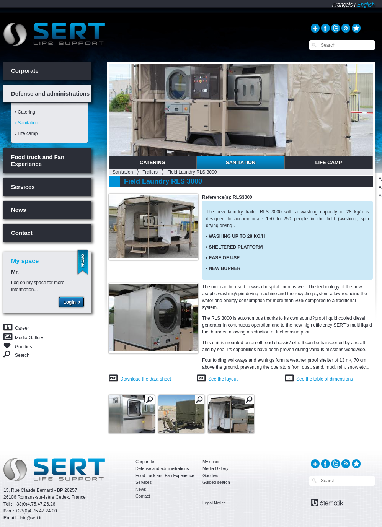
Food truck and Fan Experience (37, 160)
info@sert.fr (31, 518)
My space (211, 461)
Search (22, 355)
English (366, 5)
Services (23, 187)
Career (22, 328)
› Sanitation (26, 122)
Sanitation (241, 162)
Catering (152, 162)
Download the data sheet (145, 379)
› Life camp (26, 133)
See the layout (223, 379)
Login (69, 302)
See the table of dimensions (324, 379)
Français (342, 5)
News (18, 210)
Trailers (150, 172)
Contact (22, 232)
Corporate (25, 70)
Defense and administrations (50, 93)
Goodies (23, 346)
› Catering (25, 112)
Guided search (216, 482)
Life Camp (328, 162)
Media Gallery (29, 337)
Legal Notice (214, 503)
